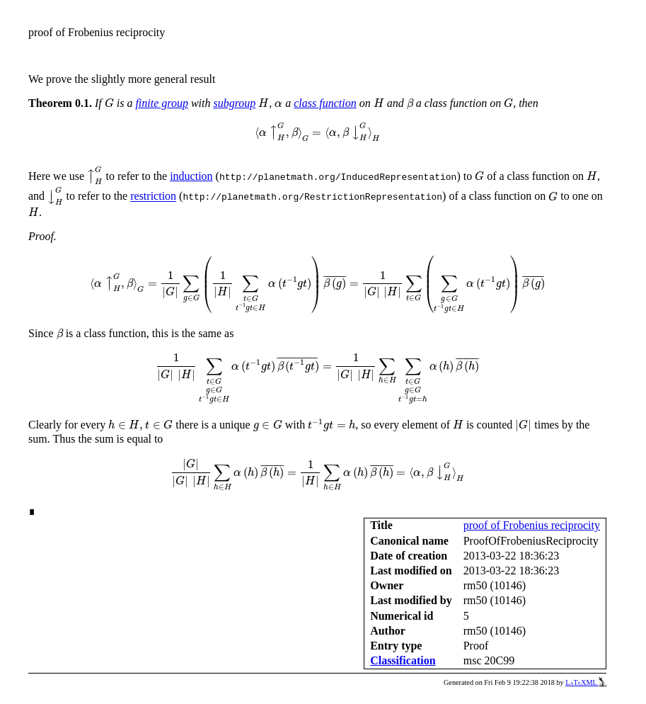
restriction (153, 197)
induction (191, 176)
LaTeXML (585, 682)
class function (325, 103)
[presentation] (109, 103)
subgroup (234, 103)
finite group (161, 103)
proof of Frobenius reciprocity (531, 525)
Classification (402, 660)
